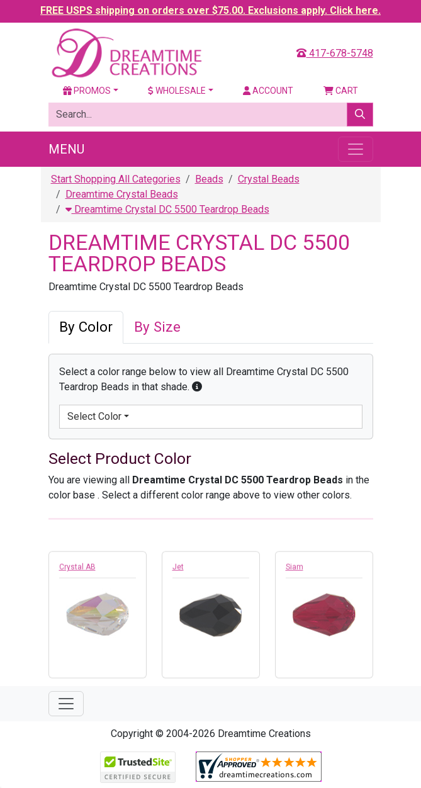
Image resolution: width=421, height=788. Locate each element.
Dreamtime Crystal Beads (121, 194)
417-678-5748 (334, 53)
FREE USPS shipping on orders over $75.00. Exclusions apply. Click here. (210, 10)
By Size (157, 326)
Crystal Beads (269, 179)
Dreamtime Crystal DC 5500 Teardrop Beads (167, 209)
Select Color (94, 416)
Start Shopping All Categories (116, 179)
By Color (86, 326)
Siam (294, 570)
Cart (340, 91)
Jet (178, 570)
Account (268, 91)
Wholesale (177, 91)
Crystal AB (77, 570)
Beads (209, 179)
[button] (197, 387)
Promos (87, 91)
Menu (66, 149)
